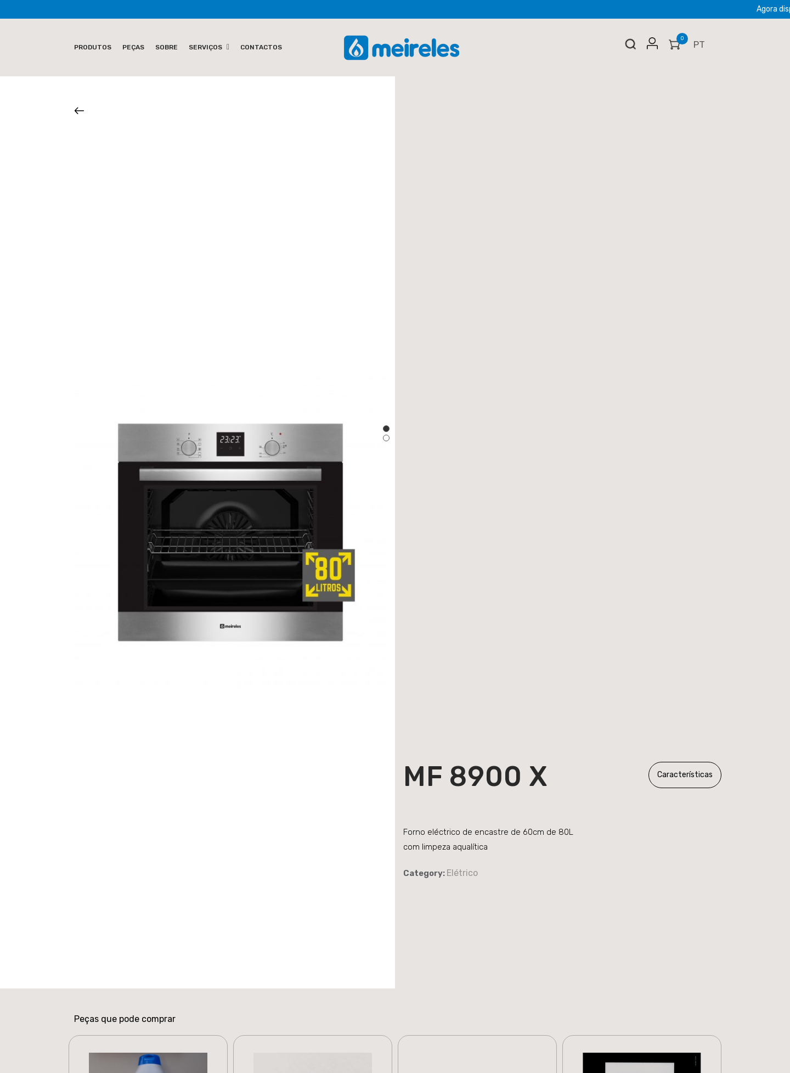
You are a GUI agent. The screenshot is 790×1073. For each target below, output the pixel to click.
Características (685, 774)
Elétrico (462, 873)
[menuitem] (92, 47)
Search (630, 46)
